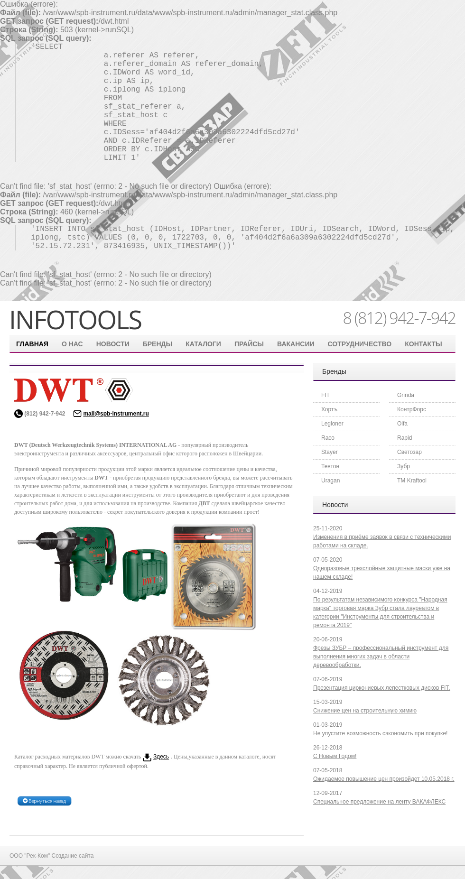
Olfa (402, 423)
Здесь (161, 756)
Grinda (405, 395)
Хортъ (329, 409)
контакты (423, 344)
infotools (75, 319)
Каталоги (203, 344)
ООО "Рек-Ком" (30, 855)
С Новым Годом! (334, 756)
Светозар (409, 452)
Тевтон (330, 466)
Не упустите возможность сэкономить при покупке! (380, 733)
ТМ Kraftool (412, 480)
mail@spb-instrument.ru (116, 413)
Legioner (332, 423)
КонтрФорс (411, 409)
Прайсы (249, 344)
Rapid (404, 438)
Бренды (158, 344)
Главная (32, 344)
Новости (113, 344)
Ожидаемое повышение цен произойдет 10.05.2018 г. (384, 779)
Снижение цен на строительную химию (365, 710)
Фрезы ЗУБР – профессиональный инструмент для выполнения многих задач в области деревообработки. (380, 656)
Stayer (329, 452)
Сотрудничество (360, 344)
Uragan (330, 480)
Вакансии (296, 344)
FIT (325, 395)
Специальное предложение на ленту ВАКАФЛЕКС (379, 801)
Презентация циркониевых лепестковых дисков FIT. (381, 688)
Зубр (403, 466)
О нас (72, 344)
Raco (328, 438)
